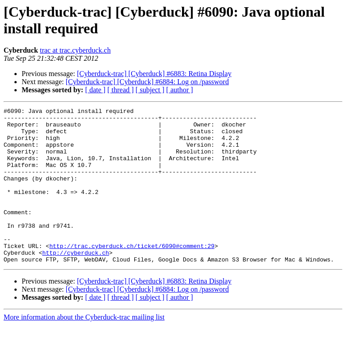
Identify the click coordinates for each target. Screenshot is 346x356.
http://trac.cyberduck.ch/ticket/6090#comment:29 (131, 274)
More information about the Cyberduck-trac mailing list (84, 348)
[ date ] (95, 90)
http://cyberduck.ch (75, 282)
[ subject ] (150, 90)
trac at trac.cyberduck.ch (75, 50)
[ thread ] (120, 90)
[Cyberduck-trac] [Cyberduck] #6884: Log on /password (147, 82)
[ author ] (179, 90)
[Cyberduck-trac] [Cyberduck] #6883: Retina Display (154, 73)
